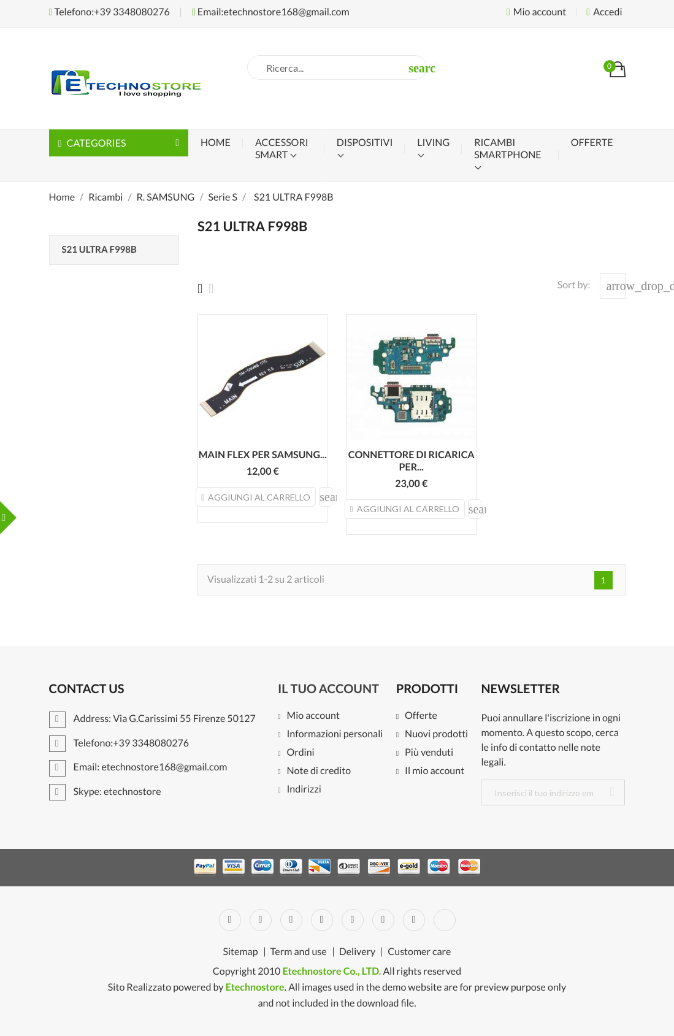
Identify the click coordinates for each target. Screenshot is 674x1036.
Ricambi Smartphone (507, 149)
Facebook (230, 920)
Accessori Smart (281, 149)
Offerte (421, 716)
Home (216, 142)
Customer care (419, 952)
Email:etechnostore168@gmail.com (271, 12)
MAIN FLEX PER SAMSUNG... (263, 455)
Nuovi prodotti (436, 734)
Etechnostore (254, 987)
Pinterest (353, 920)
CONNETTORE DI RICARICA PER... (411, 461)
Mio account (313, 716)
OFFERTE (592, 142)
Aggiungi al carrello (255, 497)
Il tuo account (328, 688)
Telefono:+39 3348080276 (109, 12)
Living (433, 142)
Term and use (298, 952)
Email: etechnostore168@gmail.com (138, 767)
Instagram (414, 920)
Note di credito (318, 771)
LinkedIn (445, 920)
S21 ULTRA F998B (99, 249)
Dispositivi (365, 142)
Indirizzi (303, 790)
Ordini (300, 753)
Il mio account (434, 771)
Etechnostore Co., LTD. (331, 971)
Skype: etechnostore (105, 791)
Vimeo (383, 920)
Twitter (261, 920)
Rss (291, 920)
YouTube (322, 920)
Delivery (357, 952)
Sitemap (240, 952)
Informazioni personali (334, 734)
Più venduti (429, 753)
